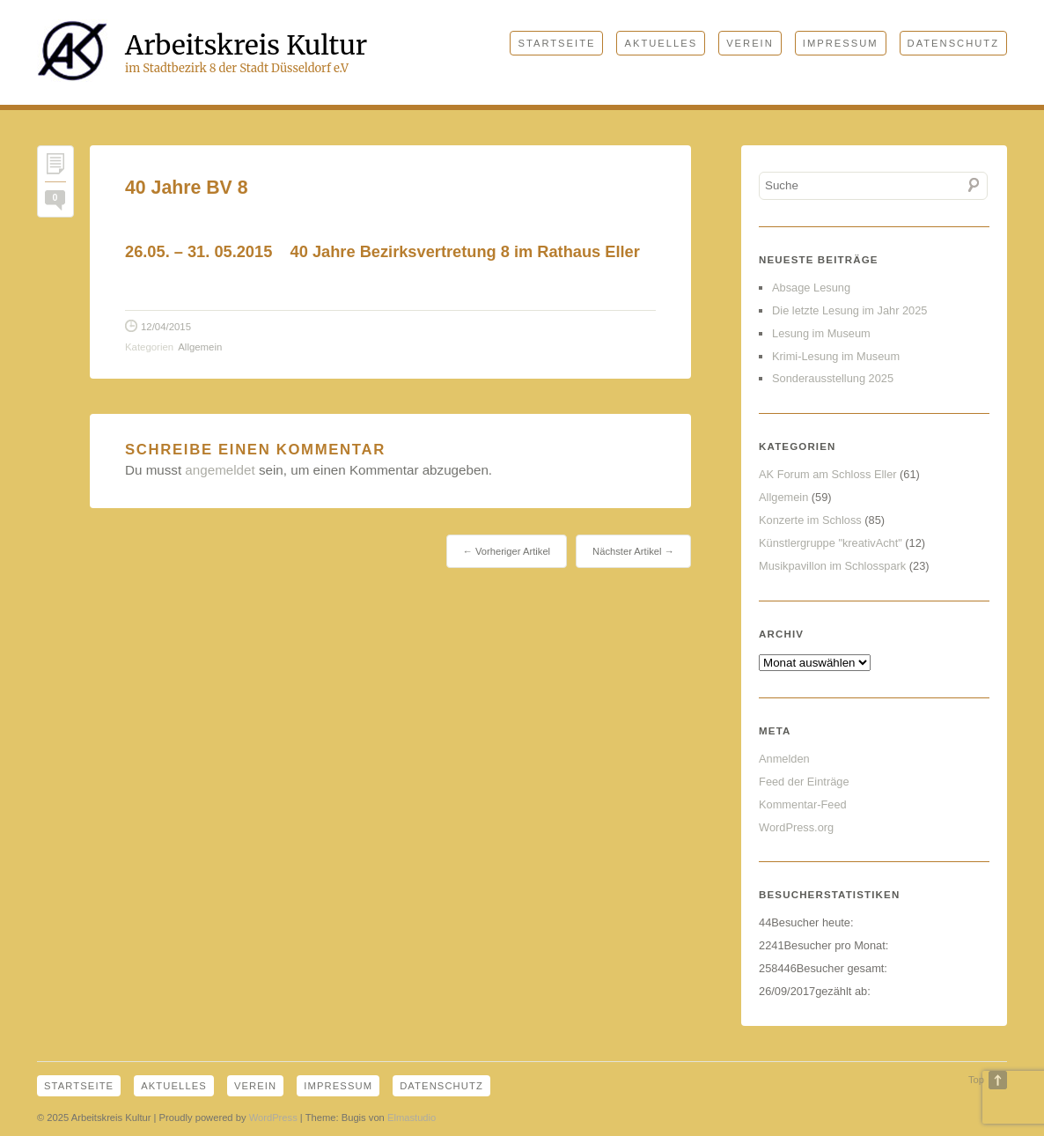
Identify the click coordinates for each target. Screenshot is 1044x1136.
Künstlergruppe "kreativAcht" (830, 543)
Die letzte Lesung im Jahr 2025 (849, 310)
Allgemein (200, 347)
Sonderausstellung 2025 (832, 378)
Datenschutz (953, 43)
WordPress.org (796, 827)
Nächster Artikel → (633, 551)
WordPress (273, 1117)
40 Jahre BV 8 (186, 187)
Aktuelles (660, 43)
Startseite (556, 43)
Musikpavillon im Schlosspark (832, 565)
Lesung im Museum (821, 333)
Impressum (841, 43)
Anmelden (784, 758)
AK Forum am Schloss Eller (827, 474)
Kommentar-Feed (803, 804)
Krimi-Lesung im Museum (836, 356)
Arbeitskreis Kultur (246, 45)
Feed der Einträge (804, 781)
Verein (750, 43)
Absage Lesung (811, 287)
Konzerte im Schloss (810, 520)
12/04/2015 (166, 326)
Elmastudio (411, 1117)
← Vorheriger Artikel (506, 551)
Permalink (55, 167)
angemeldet (219, 469)
